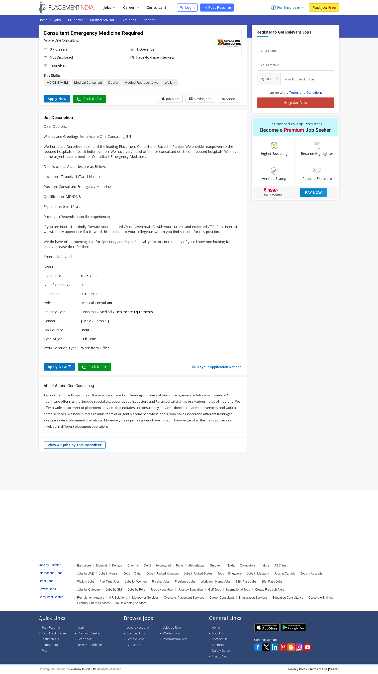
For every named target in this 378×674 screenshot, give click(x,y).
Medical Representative (141, 82)
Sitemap (218, 645)
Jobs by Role (136, 589)
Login (187, 7)
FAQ (44, 650)
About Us (218, 633)
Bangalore (84, 565)
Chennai (133, 565)
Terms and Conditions (306, 92)
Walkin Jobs (171, 633)
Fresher (149, 20)
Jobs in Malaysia (258, 573)
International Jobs (238, 589)
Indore (265, 565)
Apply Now (57, 98)
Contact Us (220, 639)
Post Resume (217, 7)
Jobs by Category (89, 589)
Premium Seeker (89, 633)
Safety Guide (221, 650)
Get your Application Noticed (217, 367)
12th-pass (128, 20)
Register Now (296, 102)
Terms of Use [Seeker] (324, 669)
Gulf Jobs (214, 589)
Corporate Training (321, 597)
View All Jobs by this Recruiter (75, 444)
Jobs (109, 7)
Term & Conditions (91, 645)
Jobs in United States (198, 573)
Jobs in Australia (311, 573)
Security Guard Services (93, 603)
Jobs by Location (161, 589)
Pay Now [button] (313, 192)
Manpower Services (145, 597)
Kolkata (117, 565)
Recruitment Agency (90, 597)
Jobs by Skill (114, 589)
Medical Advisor (102, 20)
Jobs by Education (190, 589)
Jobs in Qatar (132, 573)
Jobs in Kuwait (108, 573)
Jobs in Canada (284, 573)
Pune (179, 565)
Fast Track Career (54, 633)
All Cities (280, 565)
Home (43, 20)
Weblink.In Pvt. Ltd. (84, 669)
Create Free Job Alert (269, 589)
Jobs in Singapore (230, 573)
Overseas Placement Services (184, 597)
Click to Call (89, 98)
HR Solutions (118, 597)
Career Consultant (221, 597)
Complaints (49, 645)
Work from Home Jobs (215, 581)
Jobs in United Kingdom (163, 573)
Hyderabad (163, 565)
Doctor (113, 82)
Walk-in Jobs (85, 581)
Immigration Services (253, 597)
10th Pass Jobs (272, 581)
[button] (228, 98)
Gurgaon (216, 565)
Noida (231, 565)
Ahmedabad (196, 565)
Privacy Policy (297, 669)
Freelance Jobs (185, 581)
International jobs (175, 639)
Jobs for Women (136, 581)
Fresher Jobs (160, 581)
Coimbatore (247, 565)
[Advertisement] (189, 471)
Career (131, 7)
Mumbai (101, 565)
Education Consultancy (287, 597)
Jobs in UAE (85, 573)
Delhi (147, 565)
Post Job (324, 7)
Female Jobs (136, 639)
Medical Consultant (88, 82)
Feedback (84, 639)
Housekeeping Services (130, 603)
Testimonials (50, 639)
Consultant (159, 7)
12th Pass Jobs (246, 581)
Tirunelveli (75, 20)
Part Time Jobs (110, 581)
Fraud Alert (220, 656)
